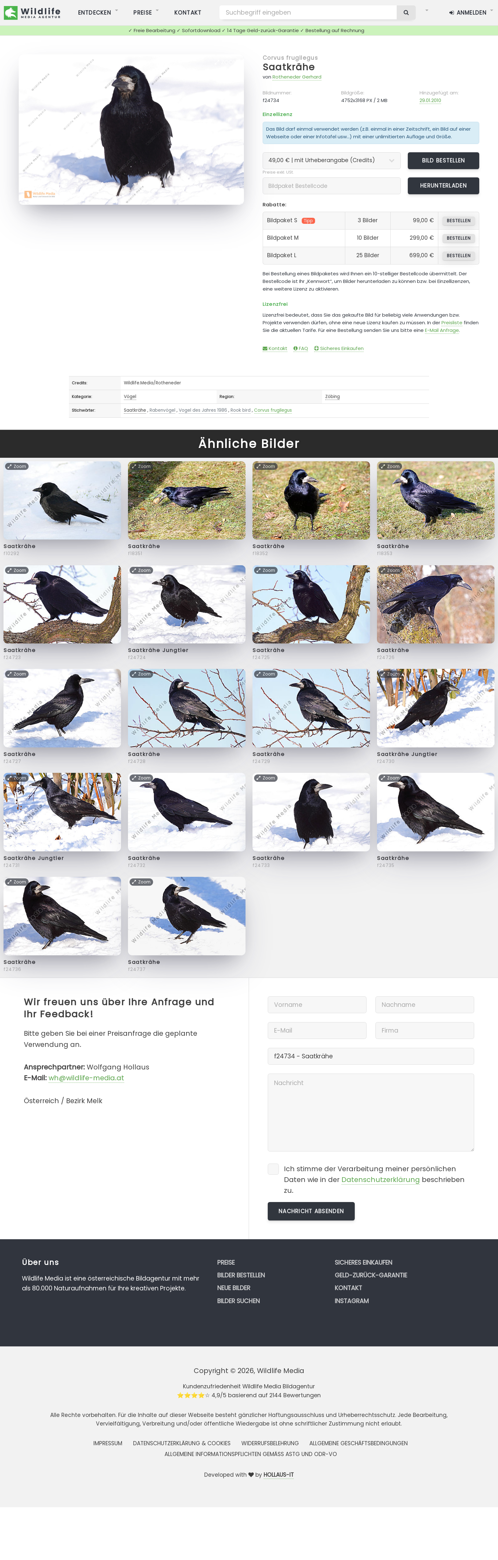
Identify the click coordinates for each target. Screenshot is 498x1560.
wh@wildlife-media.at (86, 1077)
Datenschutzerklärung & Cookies (182, 1443)
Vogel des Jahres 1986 (203, 410)
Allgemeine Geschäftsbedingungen (358, 1443)
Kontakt (275, 348)
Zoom (226, 62)
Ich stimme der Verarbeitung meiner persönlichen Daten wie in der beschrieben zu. (374, 1179)
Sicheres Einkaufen (339, 348)
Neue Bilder (233, 1288)
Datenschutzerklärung (380, 1179)
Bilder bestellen (241, 1275)
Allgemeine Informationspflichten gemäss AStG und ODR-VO (251, 1454)
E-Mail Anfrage (442, 330)
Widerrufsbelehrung (270, 1443)
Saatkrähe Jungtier (158, 650)
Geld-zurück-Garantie (371, 1275)
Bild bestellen (443, 160)
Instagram (352, 1301)
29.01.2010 (430, 100)
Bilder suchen (238, 1301)
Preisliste (451, 322)
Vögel (130, 397)
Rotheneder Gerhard (297, 76)
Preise (226, 1262)
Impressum (107, 1443)
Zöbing (332, 397)
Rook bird (241, 410)
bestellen (459, 221)
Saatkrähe (289, 67)
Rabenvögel (162, 410)
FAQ (300, 348)
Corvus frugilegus (290, 58)
